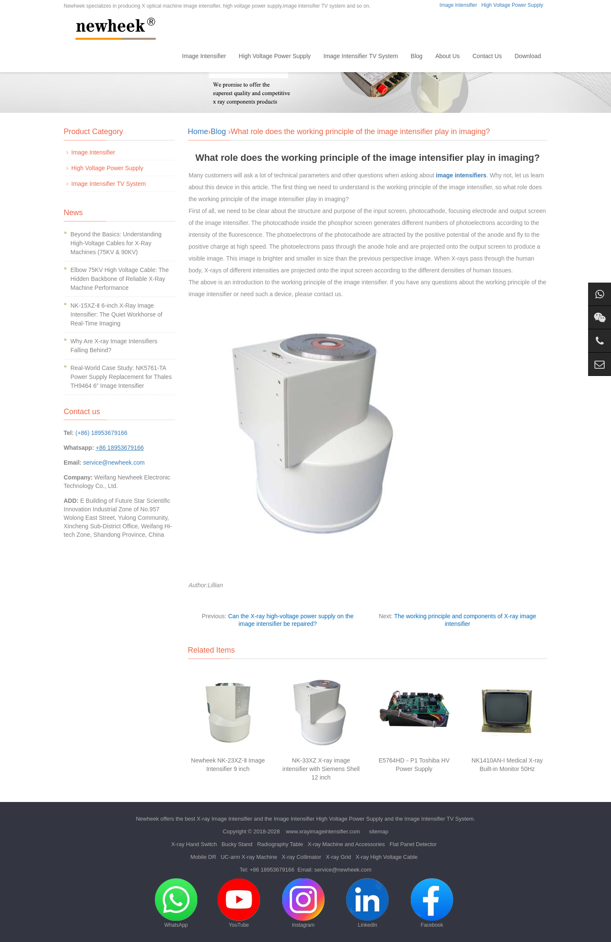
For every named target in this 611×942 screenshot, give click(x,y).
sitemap (379, 831)
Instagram (303, 903)
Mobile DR (203, 857)
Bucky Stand (236, 844)
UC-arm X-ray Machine (249, 857)
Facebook (432, 903)
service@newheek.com (114, 462)
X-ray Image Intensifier (224, 819)
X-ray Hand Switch (194, 844)
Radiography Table (280, 844)
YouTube (239, 903)
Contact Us (487, 56)
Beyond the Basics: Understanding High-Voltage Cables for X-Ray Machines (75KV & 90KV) (116, 243)
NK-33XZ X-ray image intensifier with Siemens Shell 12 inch (321, 769)
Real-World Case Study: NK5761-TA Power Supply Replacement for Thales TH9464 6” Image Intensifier (121, 376)
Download (528, 56)
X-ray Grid (338, 857)
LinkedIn (367, 903)
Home (161, 56)
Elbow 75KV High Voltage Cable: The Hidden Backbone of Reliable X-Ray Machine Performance (119, 278)
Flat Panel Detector (413, 844)
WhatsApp (176, 903)
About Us (447, 56)
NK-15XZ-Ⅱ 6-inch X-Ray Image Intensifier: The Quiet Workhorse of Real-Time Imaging (116, 314)
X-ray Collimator (301, 857)
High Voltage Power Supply (512, 5)
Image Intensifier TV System (360, 56)
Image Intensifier (458, 5)
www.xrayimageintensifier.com (323, 831)
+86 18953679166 (272, 869)
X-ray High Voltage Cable (387, 857)
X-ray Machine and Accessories (346, 844)
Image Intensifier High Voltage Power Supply (328, 819)
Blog (417, 56)
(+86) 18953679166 (102, 432)
